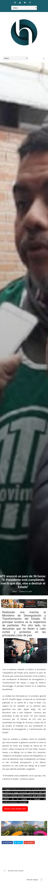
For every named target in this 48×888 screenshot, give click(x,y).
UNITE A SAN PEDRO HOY (15, 809)
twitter (18, 842)
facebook (7, 842)
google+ (29, 842)
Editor (15, 591)
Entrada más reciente (15, 871)
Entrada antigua (33, 880)
